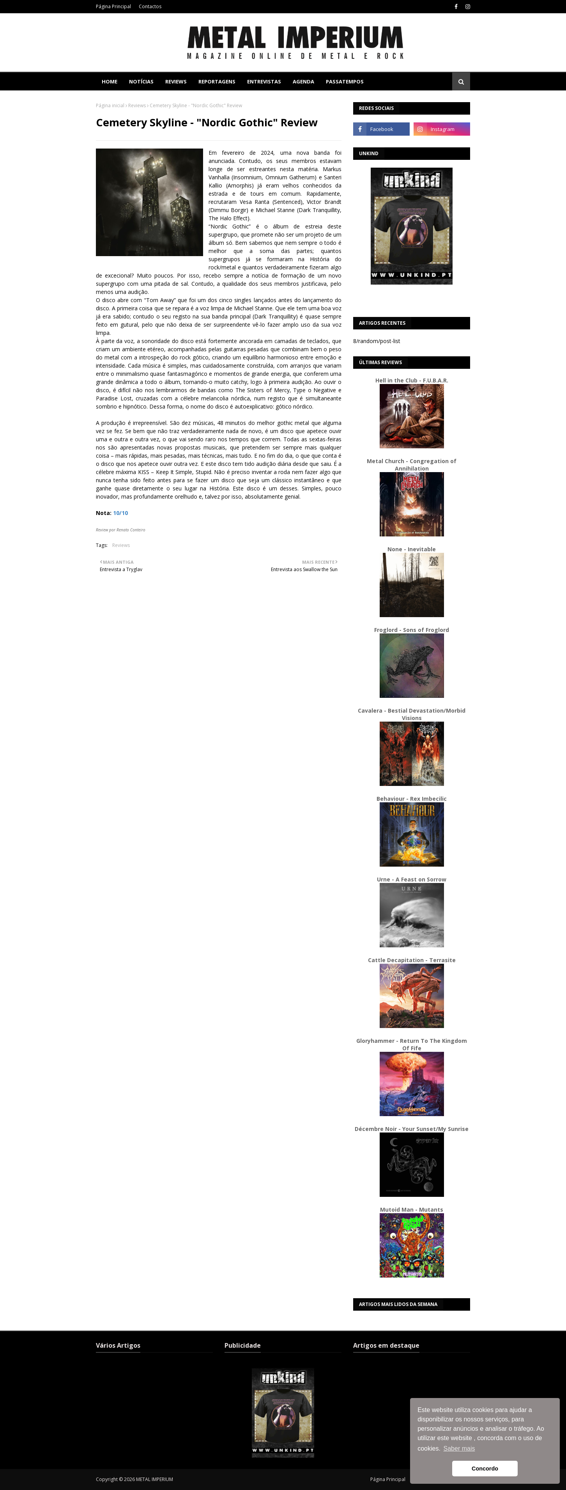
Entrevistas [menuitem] (264, 81)
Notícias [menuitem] (141, 81)
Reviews (137, 105)
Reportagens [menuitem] (216, 81)
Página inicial (110, 105)
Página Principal (113, 6)
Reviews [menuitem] (176, 81)
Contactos (150, 6)
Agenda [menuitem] (303, 81)
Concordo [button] (485, 1468)
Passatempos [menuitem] (345, 81)
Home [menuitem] (109, 81)
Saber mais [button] (459, 1448)
